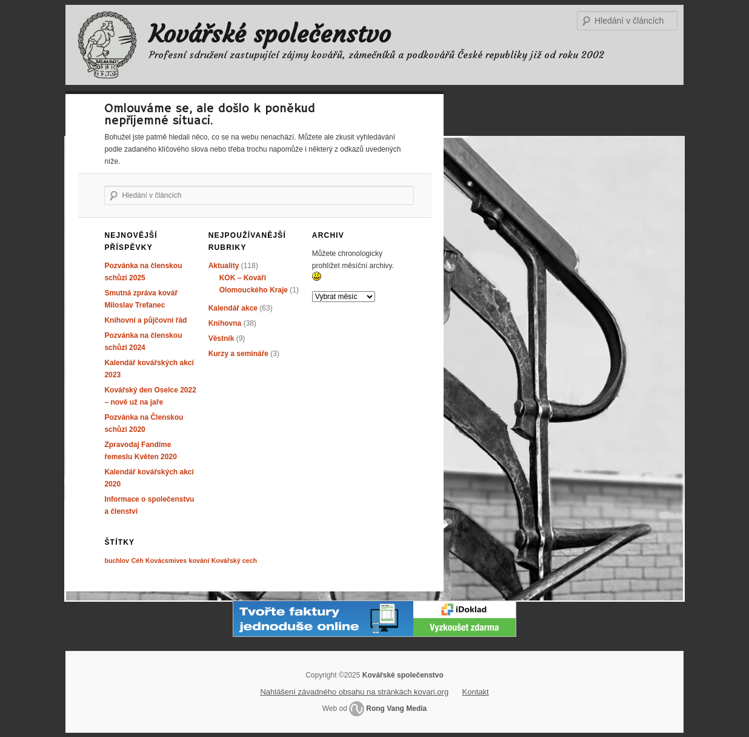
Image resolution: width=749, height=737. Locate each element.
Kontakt (475, 691)
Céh (137, 560)
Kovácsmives (166, 560)
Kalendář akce (233, 308)
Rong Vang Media (396, 708)
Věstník (221, 338)
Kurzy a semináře (238, 353)
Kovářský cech (234, 560)
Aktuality (223, 265)
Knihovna (225, 323)
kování (199, 560)
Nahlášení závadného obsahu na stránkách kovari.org (354, 691)
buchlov (116, 560)
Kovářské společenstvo (270, 34)
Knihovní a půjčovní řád (145, 320)
